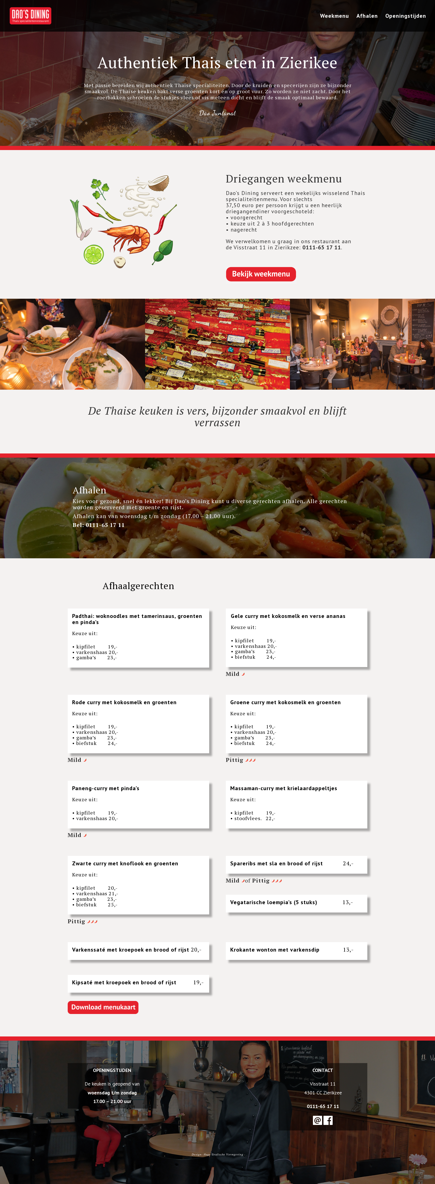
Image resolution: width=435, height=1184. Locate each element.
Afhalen (367, 16)
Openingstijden (405, 16)
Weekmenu (334, 16)
